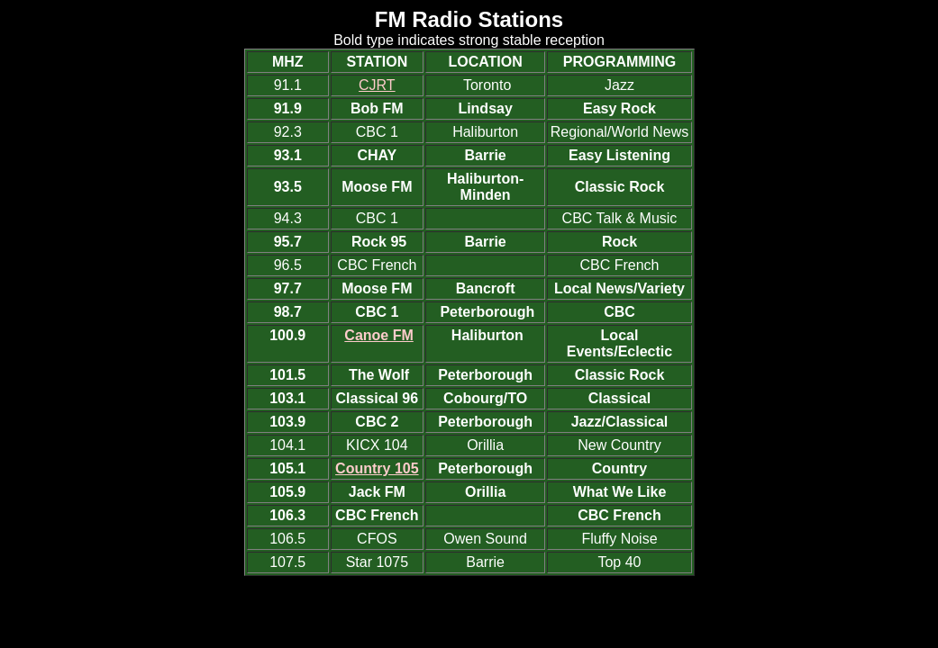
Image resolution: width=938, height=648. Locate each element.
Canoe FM (378, 335)
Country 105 (376, 468)
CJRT (377, 85)
